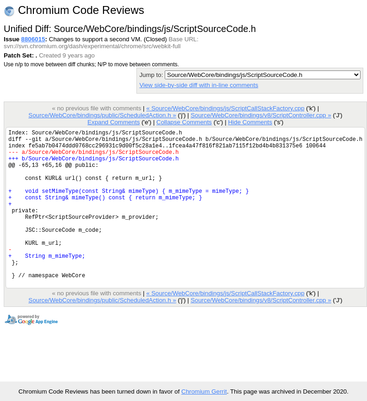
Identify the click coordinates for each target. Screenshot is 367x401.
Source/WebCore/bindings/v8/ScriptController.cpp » (261, 115)
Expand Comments (113, 122)
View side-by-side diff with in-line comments (198, 85)
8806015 (33, 39)
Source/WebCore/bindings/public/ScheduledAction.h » (102, 115)
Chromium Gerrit (204, 391)
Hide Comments (250, 122)
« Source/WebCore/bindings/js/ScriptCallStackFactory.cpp (225, 108)
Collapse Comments (184, 122)
